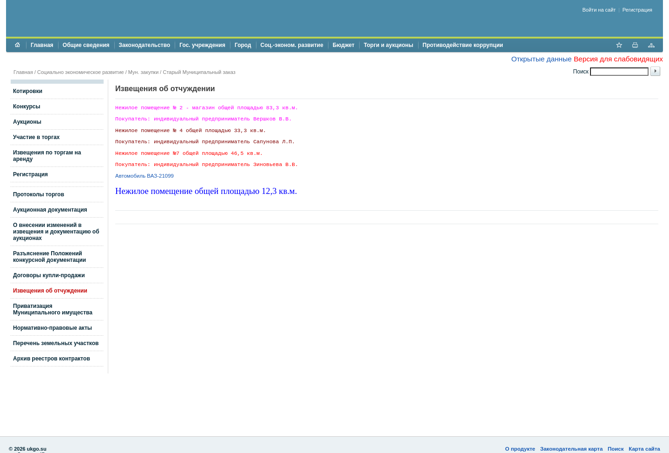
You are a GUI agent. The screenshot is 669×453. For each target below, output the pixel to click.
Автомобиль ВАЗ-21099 (144, 176)
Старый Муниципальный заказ (199, 72)
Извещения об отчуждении (50, 290)
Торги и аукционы (388, 45)
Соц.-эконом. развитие (292, 45)
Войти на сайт (599, 10)
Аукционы (27, 122)
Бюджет (343, 45)
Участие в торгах (36, 137)
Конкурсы (26, 106)
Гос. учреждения (202, 45)
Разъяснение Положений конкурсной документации (49, 256)
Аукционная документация (50, 210)
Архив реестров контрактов (51, 358)
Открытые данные (541, 59)
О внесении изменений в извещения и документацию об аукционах (56, 231)
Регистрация (637, 10)
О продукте (520, 449)
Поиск (616, 449)
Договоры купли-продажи (49, 275)
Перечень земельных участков (55, 343)
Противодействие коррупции (463, 45)
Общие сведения (86, 45)
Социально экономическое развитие (80, 72)
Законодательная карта (571, 449)
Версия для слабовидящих (618, 59)
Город (243, 45)
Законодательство (145, 45)
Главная (42, 45)
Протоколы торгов (38, 194)
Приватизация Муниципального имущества (52, 309)
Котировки (27, 91)
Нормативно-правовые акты (52, 328)
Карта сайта (644, 449)
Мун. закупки (143, 72)
